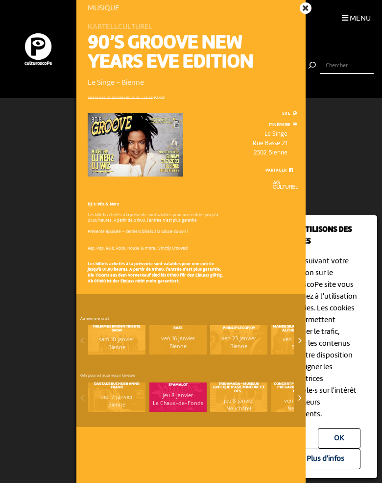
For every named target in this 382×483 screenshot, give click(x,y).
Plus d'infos (325, 459)
